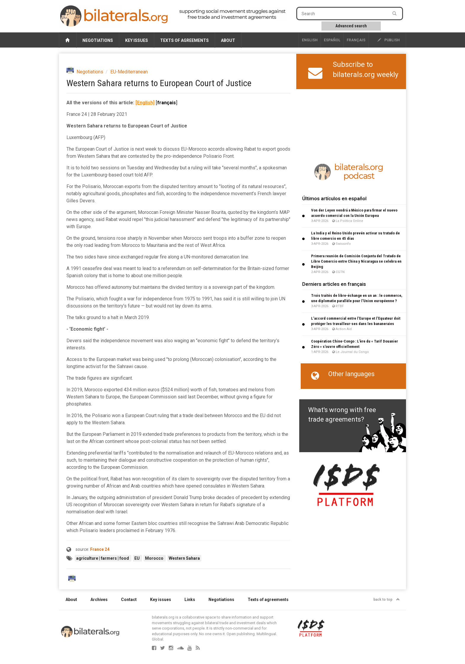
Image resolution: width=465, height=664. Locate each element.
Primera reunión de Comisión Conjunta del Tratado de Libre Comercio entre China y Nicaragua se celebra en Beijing (356, 261)
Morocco (154, 558)
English (310, 40)
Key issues (136, 40)
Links (189, 599)
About (228, 40)
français (356, 40)
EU (137, 558)
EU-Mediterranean (129, 72)
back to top (386, 599)
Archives (99, 599)
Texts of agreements (184, 40)
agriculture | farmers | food (103, 558)
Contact (129, 599)
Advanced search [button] (351, 25)
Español (332, 40)
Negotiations (97, 40)
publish (389, 40)
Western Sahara (184, 558)
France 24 (99, 549)
